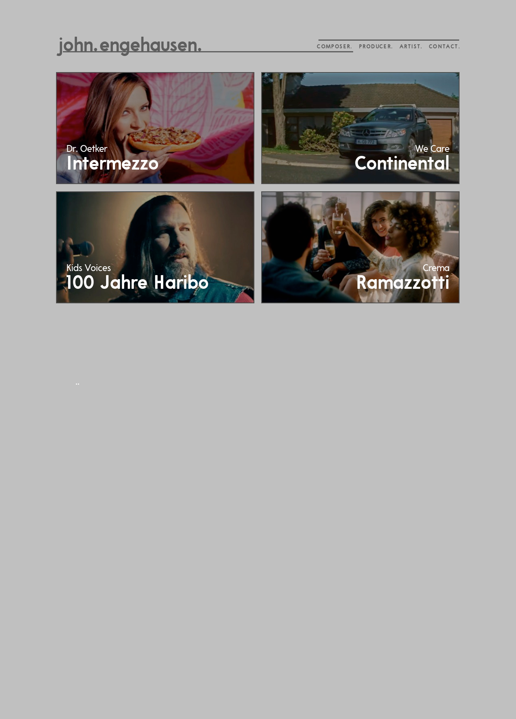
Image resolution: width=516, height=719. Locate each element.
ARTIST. (410, 47)
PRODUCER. (376, 47)
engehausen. (151, 46)
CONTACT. (444, 47)
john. (78, 46)
